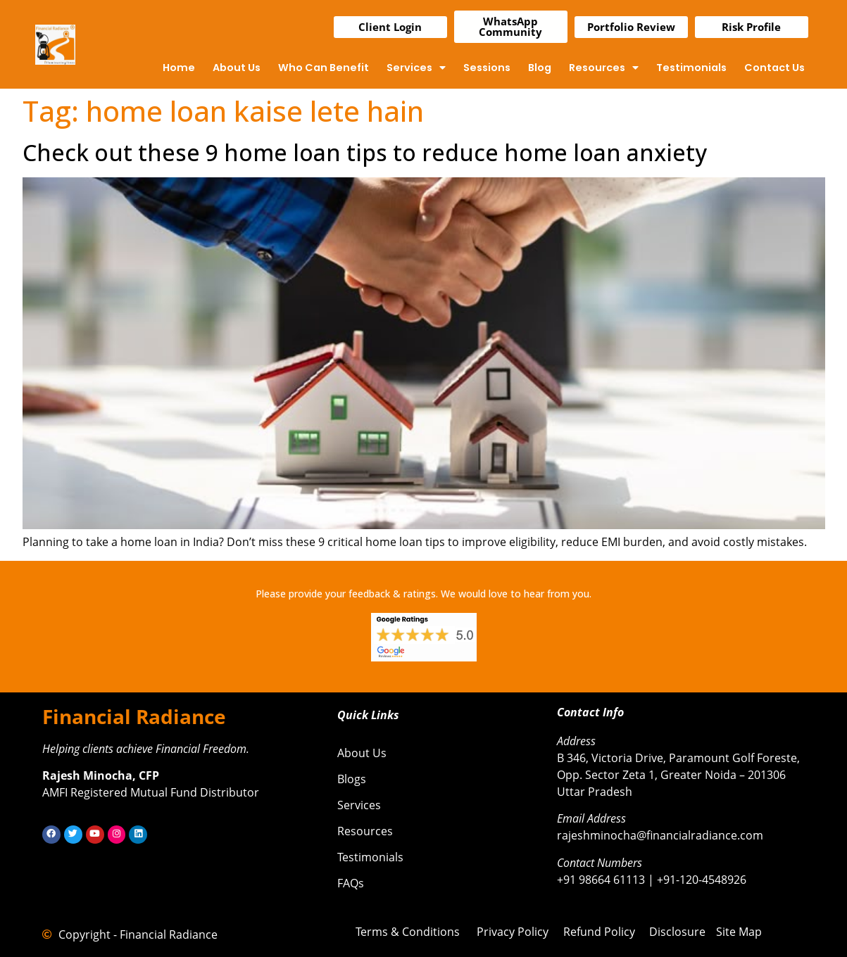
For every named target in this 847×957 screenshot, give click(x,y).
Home (179, 68)
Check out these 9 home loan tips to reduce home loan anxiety (365, 152)
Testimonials (691, 68)
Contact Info (590, 712)
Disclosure (677, 931)
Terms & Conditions (408, 931)
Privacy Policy (512, 931)
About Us (237, 68)
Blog (539, 68)
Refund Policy (599, 931)
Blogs (351, 779)
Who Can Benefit (323, 68)
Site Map (739, 931)
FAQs (350, 883)
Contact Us (774, 68)
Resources (604, 68)
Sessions (486, 68)
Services (416, 68)
